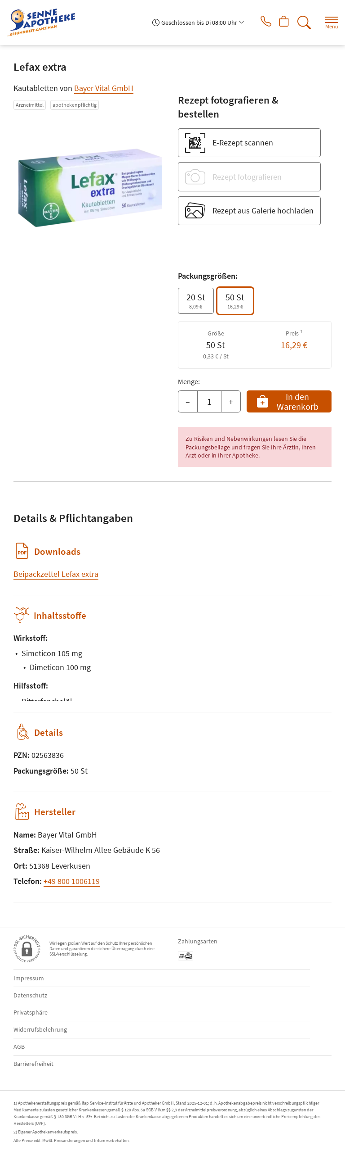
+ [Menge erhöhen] (231, 401)
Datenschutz (30, 995)
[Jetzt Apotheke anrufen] (259, 22)
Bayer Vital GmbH (103, 88)
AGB (19, 1046)
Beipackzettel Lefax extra (55, 574)
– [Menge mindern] (188, 401)
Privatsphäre (30, 1012)
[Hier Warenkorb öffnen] (281, 22)
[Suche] (302, 22)
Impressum (28, 978)
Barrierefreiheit (33, 1064)
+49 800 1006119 (72, 881)
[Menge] (209, 401)
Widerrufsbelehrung (40, 1029)
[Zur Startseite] (44, 23)
